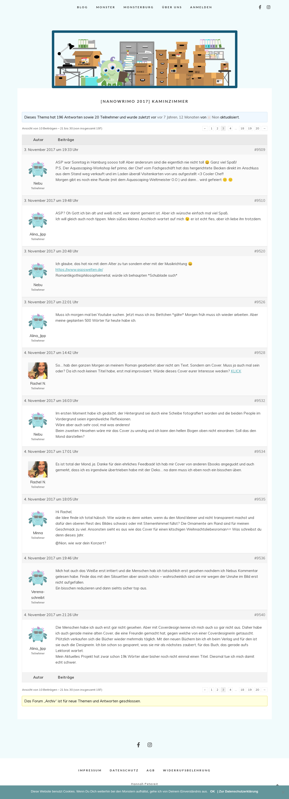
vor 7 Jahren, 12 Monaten (178, 117)
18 (242, 128)
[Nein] (283, 792)
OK (212, 791)
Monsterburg (139, 7)
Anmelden (201, 7)
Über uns (172, 7)
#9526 (259, 302)
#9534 (259, 451)
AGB (151, 770)
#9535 (259, 499)
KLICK (236, 371)
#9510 (259, 200)
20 (257, 128)
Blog (82, 7)
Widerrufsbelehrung (187, 770)
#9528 (259, 352)
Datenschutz (124, 770)
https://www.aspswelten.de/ (79, 269)
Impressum (90, 770)
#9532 (259, 400)
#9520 (259, 251)
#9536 (259, 558)
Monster (105, 7)
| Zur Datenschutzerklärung (237, 791)
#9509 (259, 149)
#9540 (259, 614)
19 (249, 128)
